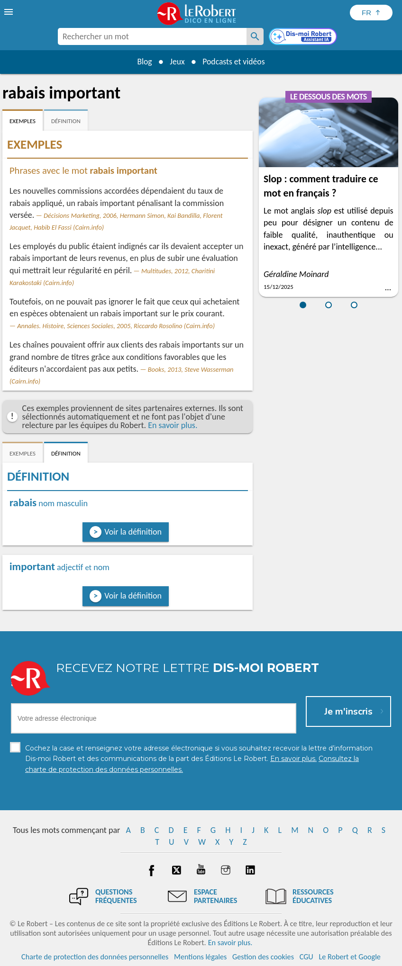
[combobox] (152, 36)
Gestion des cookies (263, 956)
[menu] (9, 12)
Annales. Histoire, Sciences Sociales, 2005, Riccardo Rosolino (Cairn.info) (116, 326)
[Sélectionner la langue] (371, 12)
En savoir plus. (172, 425)
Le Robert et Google (350, 956)
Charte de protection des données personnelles (94, 956)
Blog (143, 61)
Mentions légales (200, 956)
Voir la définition (133, 532)
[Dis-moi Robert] (303, 37)
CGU (306, 956)
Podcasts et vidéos (234, 61)
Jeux (176, 61)
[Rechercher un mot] (255, 36)
